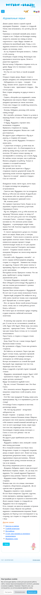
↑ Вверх (6, 544)
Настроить (8, 592)
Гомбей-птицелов (12, 528)
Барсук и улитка (12, 526)
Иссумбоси (9, 531)
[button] (3, 11)
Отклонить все (20, 592)
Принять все (32, 592)
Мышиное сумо (11, 538)
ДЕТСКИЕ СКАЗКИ (36, 560)
